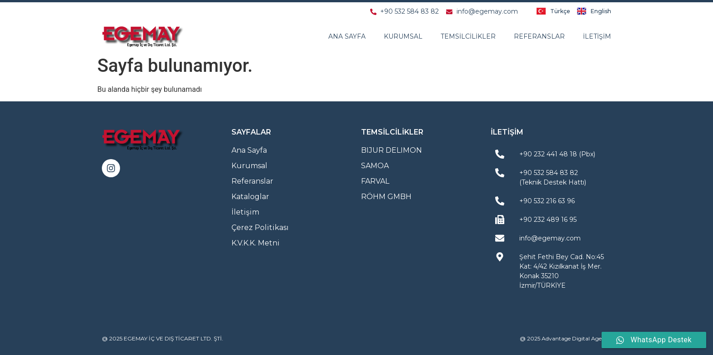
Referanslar (539, 36)
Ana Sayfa (347, 36)
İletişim (597, 36)
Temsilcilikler (468, 36)
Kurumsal (403, 36)
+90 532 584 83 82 (548, 173)
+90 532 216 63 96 (547, 201)
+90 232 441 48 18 (548, 154)
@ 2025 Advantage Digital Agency (565, 338)
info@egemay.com (550, 238)
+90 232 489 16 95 (548, 219)
